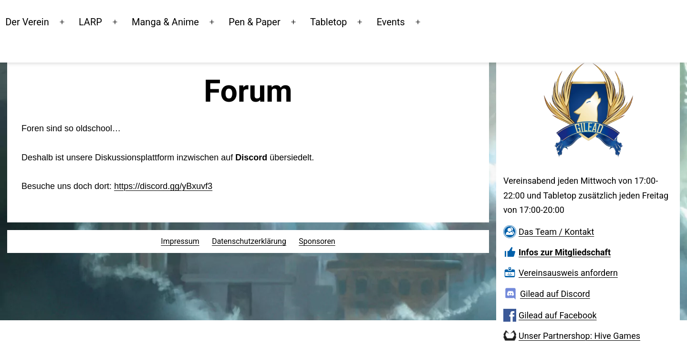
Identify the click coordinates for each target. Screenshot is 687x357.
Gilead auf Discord (555, 294)
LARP (133, 21)
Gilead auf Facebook (558, 315)
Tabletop (371, 21)
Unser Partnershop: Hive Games (579, 336)
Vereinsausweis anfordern (568, 273)
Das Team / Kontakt (556, 232)
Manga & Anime (207, 21)
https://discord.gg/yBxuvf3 (163, 186)
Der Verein (69, 21)
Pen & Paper (297, 21)
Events (433, 21)
